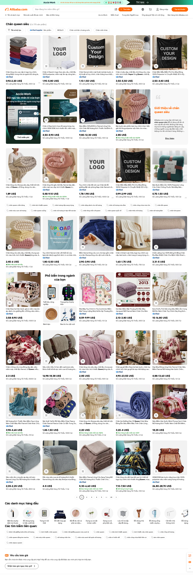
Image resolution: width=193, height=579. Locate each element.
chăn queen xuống (38, 211)
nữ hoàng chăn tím (62, 537)
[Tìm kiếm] (125, 9)
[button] (115, 9)
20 (111, 497)
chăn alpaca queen (14, 543)
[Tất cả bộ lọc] (14, 30)
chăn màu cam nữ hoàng (16, 211)
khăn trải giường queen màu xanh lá (75, 532)
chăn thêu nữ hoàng (134, 211)
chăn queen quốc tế (113, 211)
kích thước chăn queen (48, 532)
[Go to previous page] (77, 497)
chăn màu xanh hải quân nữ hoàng (88, 537)
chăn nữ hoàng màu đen (116, 205)
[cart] (151, 10)
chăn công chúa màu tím (140, 205)
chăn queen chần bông (16, 205)
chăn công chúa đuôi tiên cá (135, 537)
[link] (190, 555)
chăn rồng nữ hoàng (166, 532)
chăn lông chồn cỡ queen (90, 211)
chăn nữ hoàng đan (155, 211)
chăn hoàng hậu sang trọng (63, 205)
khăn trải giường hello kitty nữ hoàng (20, 532)
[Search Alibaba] (74, 9)
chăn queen (99, 532)
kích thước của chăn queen (142, 532)
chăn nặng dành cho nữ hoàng (90, 205)
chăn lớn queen (161, 205)
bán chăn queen (158, 537)
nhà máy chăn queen (41, 537)
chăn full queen (174, 211)
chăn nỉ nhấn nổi (113, 537)
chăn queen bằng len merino (18, 537)
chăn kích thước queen (38, 205)
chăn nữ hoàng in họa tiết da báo (63, 211)
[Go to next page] (116, 497)
